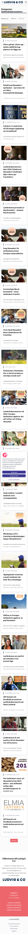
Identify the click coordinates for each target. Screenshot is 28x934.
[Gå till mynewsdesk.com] (14, 919)
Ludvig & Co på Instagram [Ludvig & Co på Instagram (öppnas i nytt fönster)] (14, 910)
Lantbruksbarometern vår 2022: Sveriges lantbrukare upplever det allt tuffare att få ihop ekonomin (13, 416)
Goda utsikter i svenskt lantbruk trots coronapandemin (12, 495)
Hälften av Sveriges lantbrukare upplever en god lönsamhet (13, 617)
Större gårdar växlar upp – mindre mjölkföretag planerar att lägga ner (14, 47)
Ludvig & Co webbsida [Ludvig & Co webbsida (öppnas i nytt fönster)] (14, 902)
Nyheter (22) (4, 18)
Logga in (14, 931)
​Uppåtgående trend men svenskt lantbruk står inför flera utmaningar (13, 577)
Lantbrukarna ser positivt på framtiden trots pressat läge (13, 658)
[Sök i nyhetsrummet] (26, 2)
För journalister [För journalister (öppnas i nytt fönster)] (14, 926)
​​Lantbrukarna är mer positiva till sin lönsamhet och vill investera (13, 740)
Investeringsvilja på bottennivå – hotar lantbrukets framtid (11, 291)
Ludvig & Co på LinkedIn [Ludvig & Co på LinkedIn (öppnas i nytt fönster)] (14, 907)
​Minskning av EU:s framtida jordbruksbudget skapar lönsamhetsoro (14, 536)
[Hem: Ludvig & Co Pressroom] (13, 2)
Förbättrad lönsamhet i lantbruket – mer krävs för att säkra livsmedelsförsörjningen (14, 89)
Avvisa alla (14, 472)
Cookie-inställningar (14, 479)
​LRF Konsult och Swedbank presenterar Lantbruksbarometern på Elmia (13, 823)
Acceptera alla (14, 475)
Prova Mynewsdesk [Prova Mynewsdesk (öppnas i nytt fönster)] (14, 924)
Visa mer (14, 840)
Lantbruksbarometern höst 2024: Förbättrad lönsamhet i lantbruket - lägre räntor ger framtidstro (13, 172)
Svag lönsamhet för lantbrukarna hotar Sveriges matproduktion (13, 250)
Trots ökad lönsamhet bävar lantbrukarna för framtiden (12, 332)
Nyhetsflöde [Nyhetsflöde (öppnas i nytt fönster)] (14, 928)
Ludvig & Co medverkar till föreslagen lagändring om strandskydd (13, 128)
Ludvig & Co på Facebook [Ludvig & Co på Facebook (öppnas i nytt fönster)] (14, 905)
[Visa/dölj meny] (2, 2)
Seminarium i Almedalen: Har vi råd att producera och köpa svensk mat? (13, 373)
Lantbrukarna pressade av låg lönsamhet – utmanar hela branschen (13, 210)
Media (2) (13, 18)
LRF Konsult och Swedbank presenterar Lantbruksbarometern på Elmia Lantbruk (13, 701)
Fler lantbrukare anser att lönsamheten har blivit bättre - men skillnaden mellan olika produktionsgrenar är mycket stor (13, 784)
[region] (14, 467)
